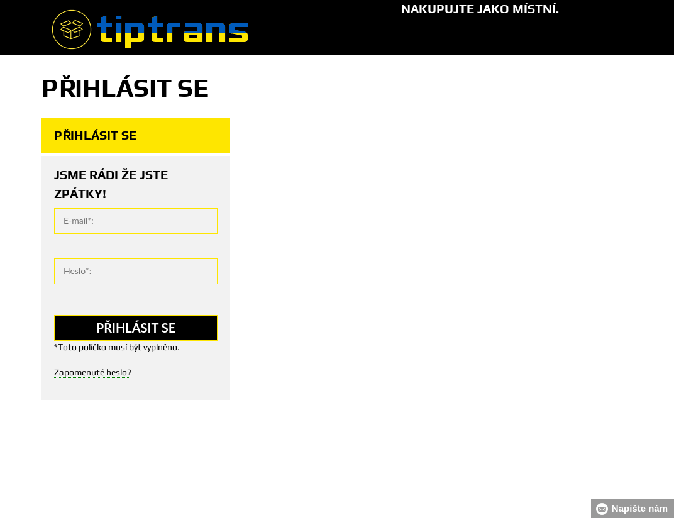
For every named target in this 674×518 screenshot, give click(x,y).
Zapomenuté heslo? (92, 372)
